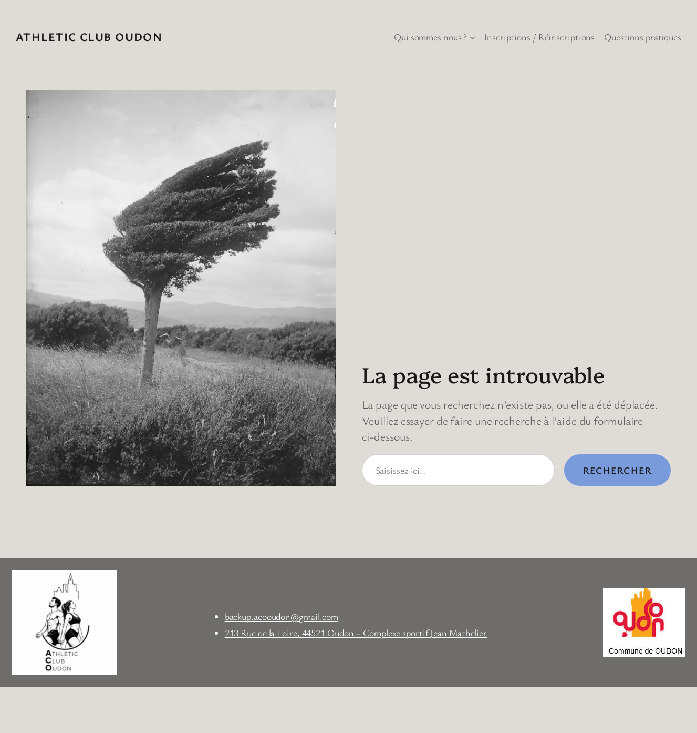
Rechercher (617, 470)
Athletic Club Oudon (89, 36)
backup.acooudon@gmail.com (282, 616)
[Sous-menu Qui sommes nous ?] (472, 37)
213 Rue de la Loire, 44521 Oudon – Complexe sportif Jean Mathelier (356, 632)
